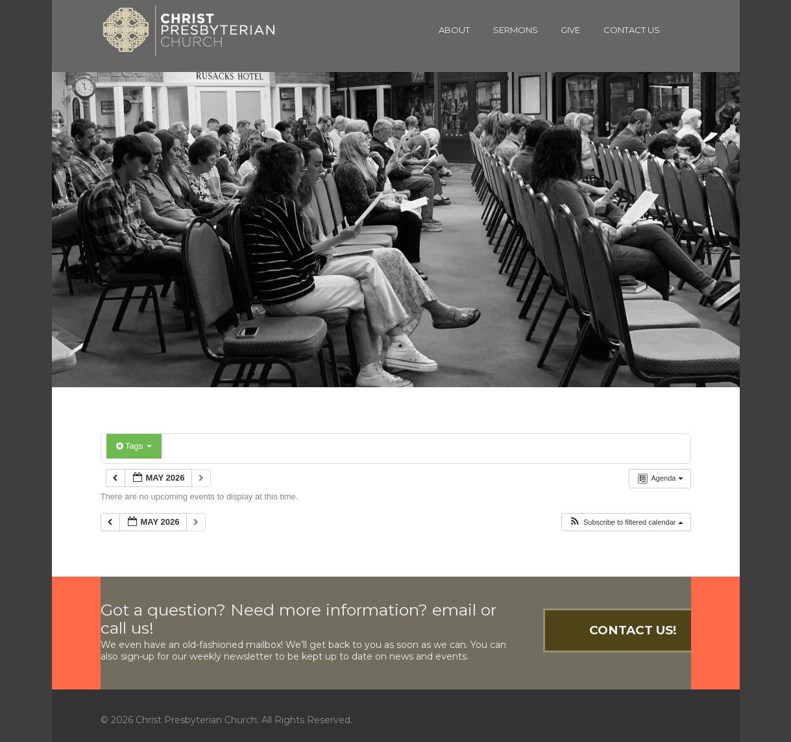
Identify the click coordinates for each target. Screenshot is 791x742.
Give (570, 30)
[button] (626, 522)
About (454, 30)
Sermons (515, 30)
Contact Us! (633, 630)
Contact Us (631, 30)
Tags (134, 446)
